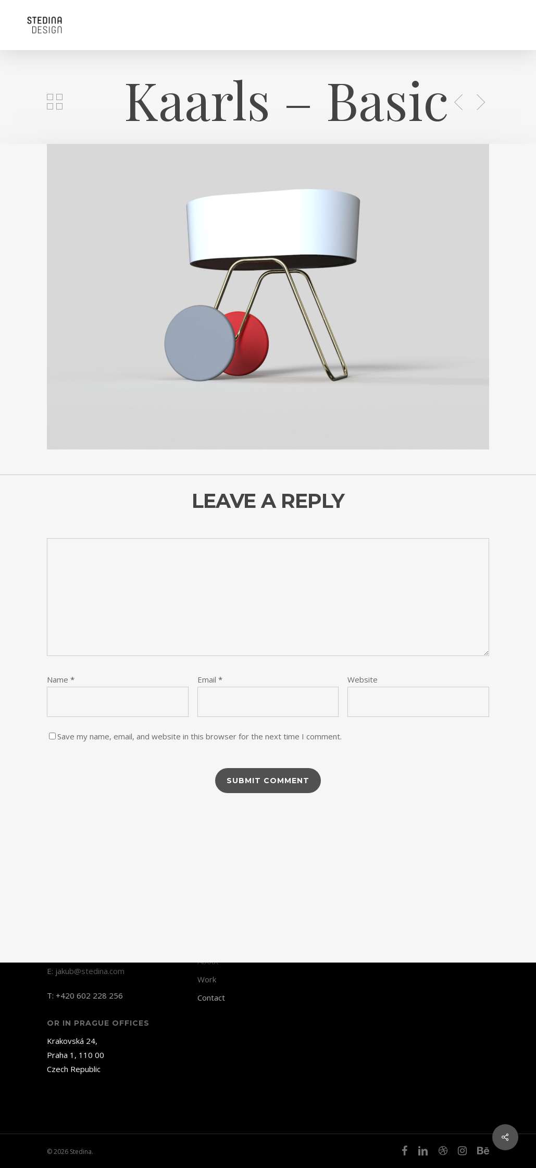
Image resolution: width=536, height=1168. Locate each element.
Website (362, 679)
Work (206, 979)
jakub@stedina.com (89, 971)
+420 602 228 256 (89, 995)
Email (209, 679)
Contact (211, 997)
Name (60, 679)
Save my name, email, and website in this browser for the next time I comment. (199, 736)
